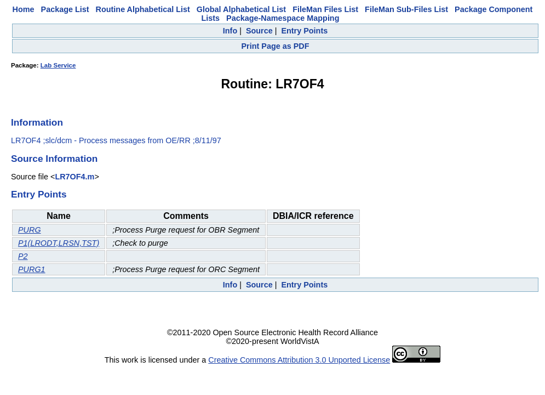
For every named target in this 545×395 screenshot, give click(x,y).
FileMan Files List (325, 9)
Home (24, 9)
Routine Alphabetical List (143, 9)
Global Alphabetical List (241, 9)
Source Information (54, 158)
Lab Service (58, 65)
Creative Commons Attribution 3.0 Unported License (299, 360)
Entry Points (304, 30)
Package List (65, 9)
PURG (29, 229)
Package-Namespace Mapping (282, 18)
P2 (23, 256)
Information (37, 122)
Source (259, 30)
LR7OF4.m (74, 176)
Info (230, 30)
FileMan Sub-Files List (406, 9)
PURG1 (31, 269)
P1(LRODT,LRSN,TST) (58, 243)
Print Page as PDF (275, 46)
